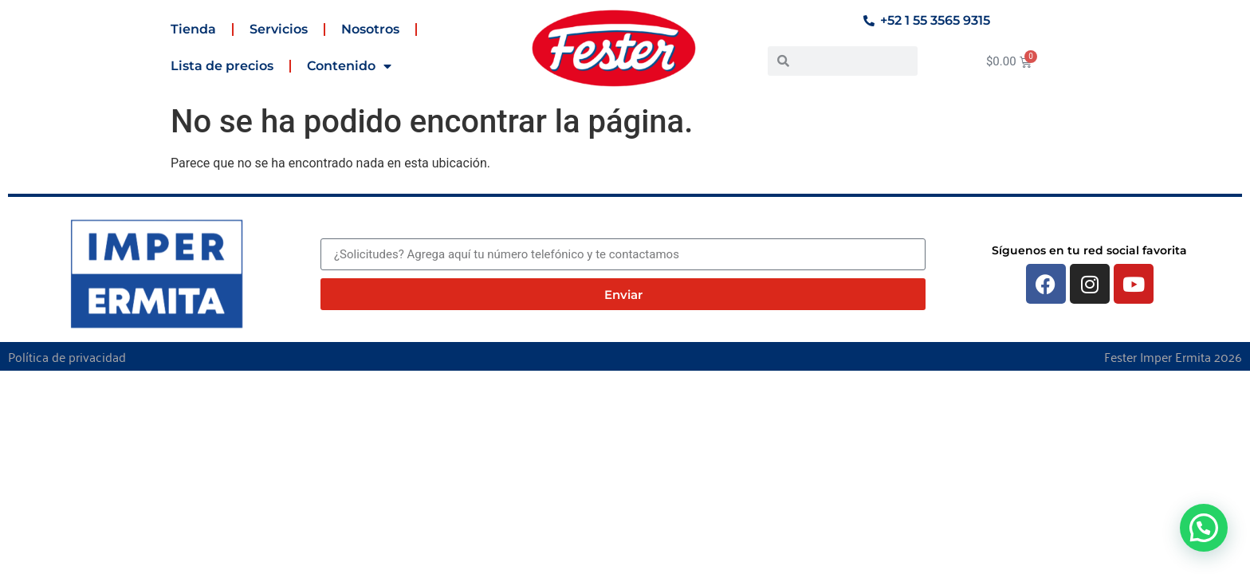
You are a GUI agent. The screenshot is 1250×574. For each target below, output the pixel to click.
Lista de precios (222, 65)
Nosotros (370, 29)
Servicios (279, 29)
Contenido (349, 66)
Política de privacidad (67, 356)
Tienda (193, 29)
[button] (1204, 528)
